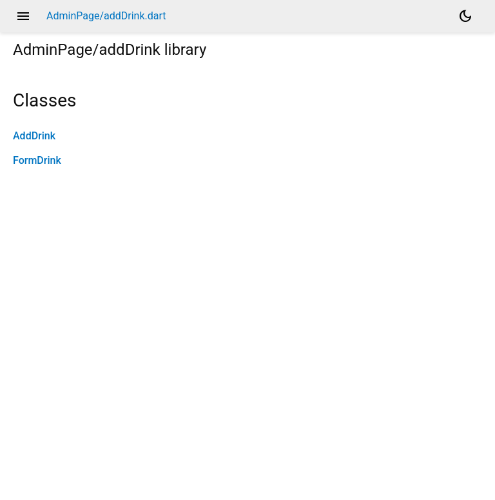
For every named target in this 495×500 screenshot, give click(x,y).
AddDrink (34, 136)
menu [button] (23, 16)
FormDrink (37, 160)
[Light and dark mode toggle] (465, 16)
